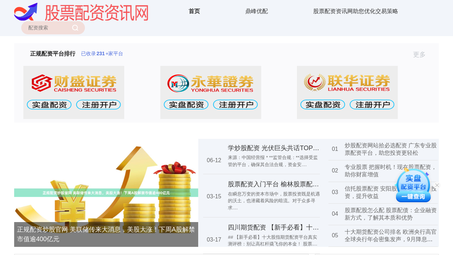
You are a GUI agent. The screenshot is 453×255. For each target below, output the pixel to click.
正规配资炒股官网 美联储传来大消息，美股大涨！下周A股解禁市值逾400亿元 (106, 234)
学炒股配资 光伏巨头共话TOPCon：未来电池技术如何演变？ (314, 148)
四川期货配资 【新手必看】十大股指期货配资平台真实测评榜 (315, 227)
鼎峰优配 (256, 11)
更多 (422, 54)
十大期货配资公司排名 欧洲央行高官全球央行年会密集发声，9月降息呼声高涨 (391, 239)
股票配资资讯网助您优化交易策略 (355, 11)
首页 (194, 11)
